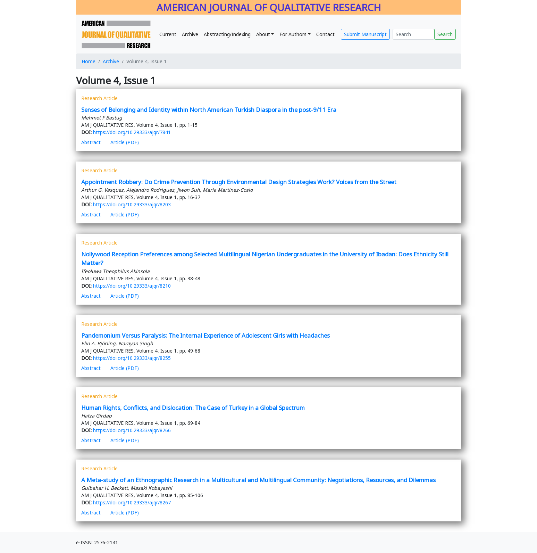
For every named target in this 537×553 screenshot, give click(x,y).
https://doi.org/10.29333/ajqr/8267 (132, 502)
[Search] (413, 34)
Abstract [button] (91, 142)
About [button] (263, 34)
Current (167, 34)
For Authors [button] (293, 34)
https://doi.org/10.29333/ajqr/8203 (132, 204)
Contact (325, 34)
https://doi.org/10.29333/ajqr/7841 (132, 132)
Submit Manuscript (365, 34)
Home (88, 61)
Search (445, 34)
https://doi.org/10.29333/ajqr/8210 (132, 285)
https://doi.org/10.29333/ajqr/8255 (132, 358)
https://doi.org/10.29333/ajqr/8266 (132, 430)
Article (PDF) (124, 142)
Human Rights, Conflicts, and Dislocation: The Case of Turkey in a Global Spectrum (193, 408)
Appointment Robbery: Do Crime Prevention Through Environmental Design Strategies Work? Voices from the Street (238, 182)
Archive (190, 34)
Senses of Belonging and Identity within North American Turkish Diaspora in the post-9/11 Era (208, 110)
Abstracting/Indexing (227, 34)
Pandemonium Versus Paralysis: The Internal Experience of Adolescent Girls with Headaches (205, 335)
